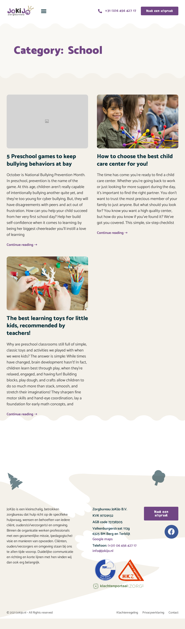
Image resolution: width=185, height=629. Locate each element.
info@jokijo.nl (102, 551)
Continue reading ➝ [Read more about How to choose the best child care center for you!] (112, 233)
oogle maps (104, 539)
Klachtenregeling (127, 612)
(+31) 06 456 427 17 (121, 546)
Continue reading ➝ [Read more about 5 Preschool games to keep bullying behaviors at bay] (22, 245)
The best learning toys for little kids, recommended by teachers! (47, 326)
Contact (173, 612)
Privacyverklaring (153, 612)
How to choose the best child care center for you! (135, 160)
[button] (43, 11)
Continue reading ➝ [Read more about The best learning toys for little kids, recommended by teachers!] (22, 414)
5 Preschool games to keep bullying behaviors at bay (41, 160)
